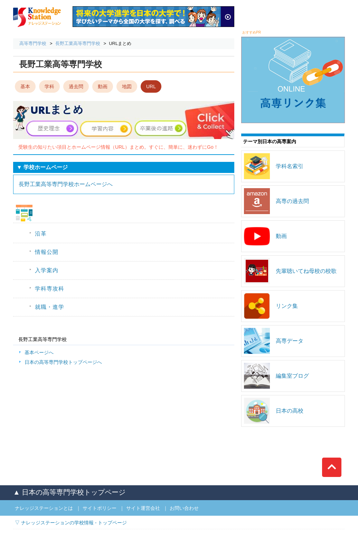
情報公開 (46, 252)
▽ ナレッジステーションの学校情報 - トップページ (71, 522)
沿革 (41, 234)
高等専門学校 (32, 43)
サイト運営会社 (143, 508)
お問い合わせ (184, 508)
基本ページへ (39, 352)
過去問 (76, 86)
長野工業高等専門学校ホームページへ (66, 184)
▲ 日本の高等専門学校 (69, 492)
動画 (102, 86)
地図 (127, 86)
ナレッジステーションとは (44, 508)
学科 (49, 86)
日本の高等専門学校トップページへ (63, 362)
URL (151, 86)
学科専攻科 (49, 289)
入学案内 (46, 270)
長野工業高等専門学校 (77, 43)
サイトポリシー (99, 508)
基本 (25, 86)
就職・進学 (49, 307)
